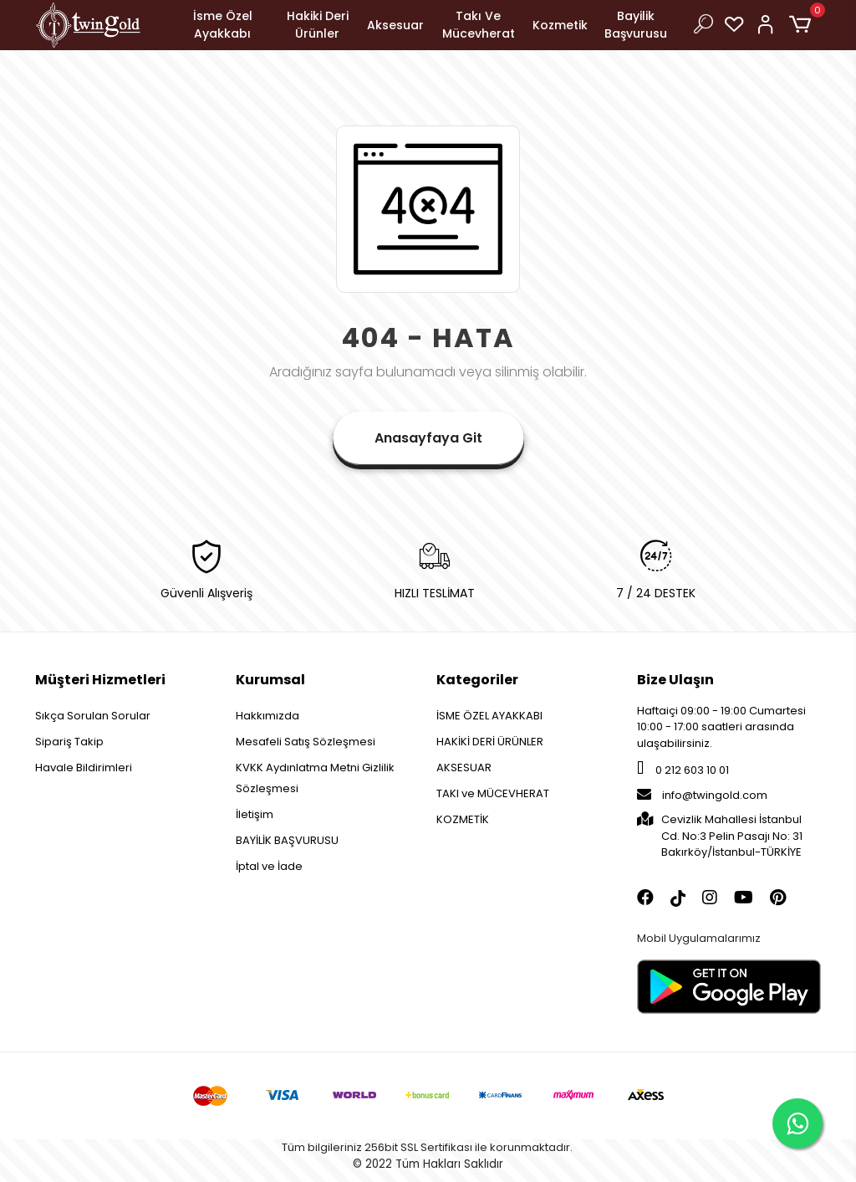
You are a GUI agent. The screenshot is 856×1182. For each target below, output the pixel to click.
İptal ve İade (269, 866)
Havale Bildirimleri (83, 767)
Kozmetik (560, 25)
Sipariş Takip (69, 742)
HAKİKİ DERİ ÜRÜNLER (489, 742)
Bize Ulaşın (675, 679)
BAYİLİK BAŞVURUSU (287, 840)
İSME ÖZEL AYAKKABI (489, 716)
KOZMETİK (462, 819)
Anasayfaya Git (428, 438)
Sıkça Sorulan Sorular (92, 716)
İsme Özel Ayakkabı (222, 25)
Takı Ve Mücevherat (478, 25)
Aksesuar (395, 25)
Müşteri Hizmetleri (100, 679)
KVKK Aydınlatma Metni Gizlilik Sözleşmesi (315, 778)
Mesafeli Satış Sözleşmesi (305, 742)
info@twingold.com (702, 795)
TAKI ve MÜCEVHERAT (492, 793)
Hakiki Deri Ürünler (318, 25)
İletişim (254, 814)
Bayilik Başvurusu (635, 25)
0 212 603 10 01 (683, 770)
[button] (803, 25)
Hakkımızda (267, 716)
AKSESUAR (464, 767)
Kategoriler (477, 679)
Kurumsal (270, 679)
